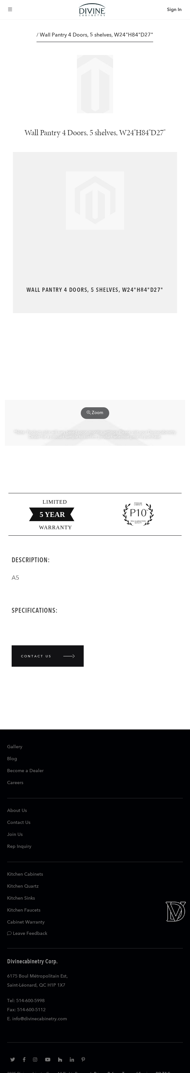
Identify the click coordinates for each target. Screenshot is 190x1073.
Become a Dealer (25, 771)
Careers (15, 783)
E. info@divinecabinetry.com (37, 1019)
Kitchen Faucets (23, 910)
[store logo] (92, 9)
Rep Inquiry (19, 846)
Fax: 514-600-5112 (26, 1010)
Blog (12, 759)
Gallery (14, 747)
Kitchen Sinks (21, 898)
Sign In (174, 9)
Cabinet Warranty (26, 922)
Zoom (95, 413)
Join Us (15, 834)
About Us (17, 810)
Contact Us (18, 822)
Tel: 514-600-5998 (26, 1001)
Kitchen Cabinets (25, 874)
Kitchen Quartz (22, 886)
